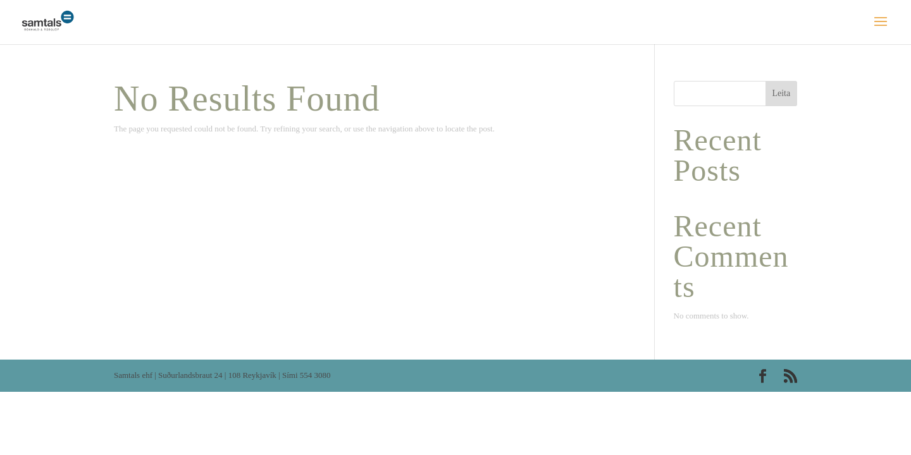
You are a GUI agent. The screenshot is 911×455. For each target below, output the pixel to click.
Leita (781, 93)
